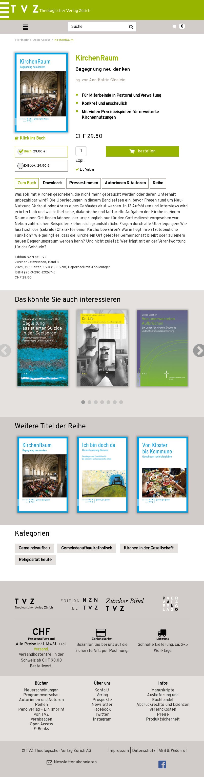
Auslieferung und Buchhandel (162, 698)
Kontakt (102, 690)
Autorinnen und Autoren (41, 700)
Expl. (80, 160)
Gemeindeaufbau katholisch (86, 548)
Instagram (102, 719)
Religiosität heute (35, 560)
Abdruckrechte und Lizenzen (162, 704)
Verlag (102, 695)
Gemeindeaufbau (34, 548)
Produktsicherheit (163, 719)
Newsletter (102, 704)
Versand (41, 649)
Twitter (102, 714)
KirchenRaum (63, 40)
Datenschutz (143, 750)
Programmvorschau (41, 695)
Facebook (102, 709)
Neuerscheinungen (41, 690)
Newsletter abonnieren (72, 762)
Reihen (41, 704)
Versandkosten (162, 709)
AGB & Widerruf (172, 750)
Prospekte (102, 700)
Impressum (118, 750)
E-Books (41, 729)
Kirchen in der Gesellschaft (149, 548)
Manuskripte (162, 690)
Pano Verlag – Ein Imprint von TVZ (41, 712)
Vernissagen (41, 719)
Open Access (41, 724)
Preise (163, 714)
